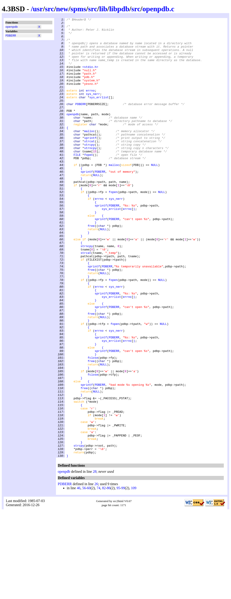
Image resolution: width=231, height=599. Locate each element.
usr (38, 9)
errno (90, 105)
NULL (154, 195)
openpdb (11, 27)
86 (109, 576)
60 (89, 576)
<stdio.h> (90, 77)
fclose (93, 426)
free (91, 268)
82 (104, 576)
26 (96, 572)
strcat (89, 166)
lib (103, 9)
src (49, 9)
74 (98, 576)
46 (78, 576)
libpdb (119, 9)
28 (95, 559)
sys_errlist (99, 113)
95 (118, 576)
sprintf (90, 162)
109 (133, 576)
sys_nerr (93, 109)
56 (84, 576)
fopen (88, 182)
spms (78, 9)
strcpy (89, 170)
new (62, 9)
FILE (77, 182)
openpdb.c (158, 9)
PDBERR (10, 37)
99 (123, 576)
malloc (89, 154)
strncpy (90, 174)
